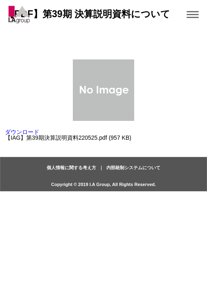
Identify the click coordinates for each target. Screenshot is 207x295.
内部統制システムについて (133, 167)
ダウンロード (22, 132)
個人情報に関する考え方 (71, 167)
